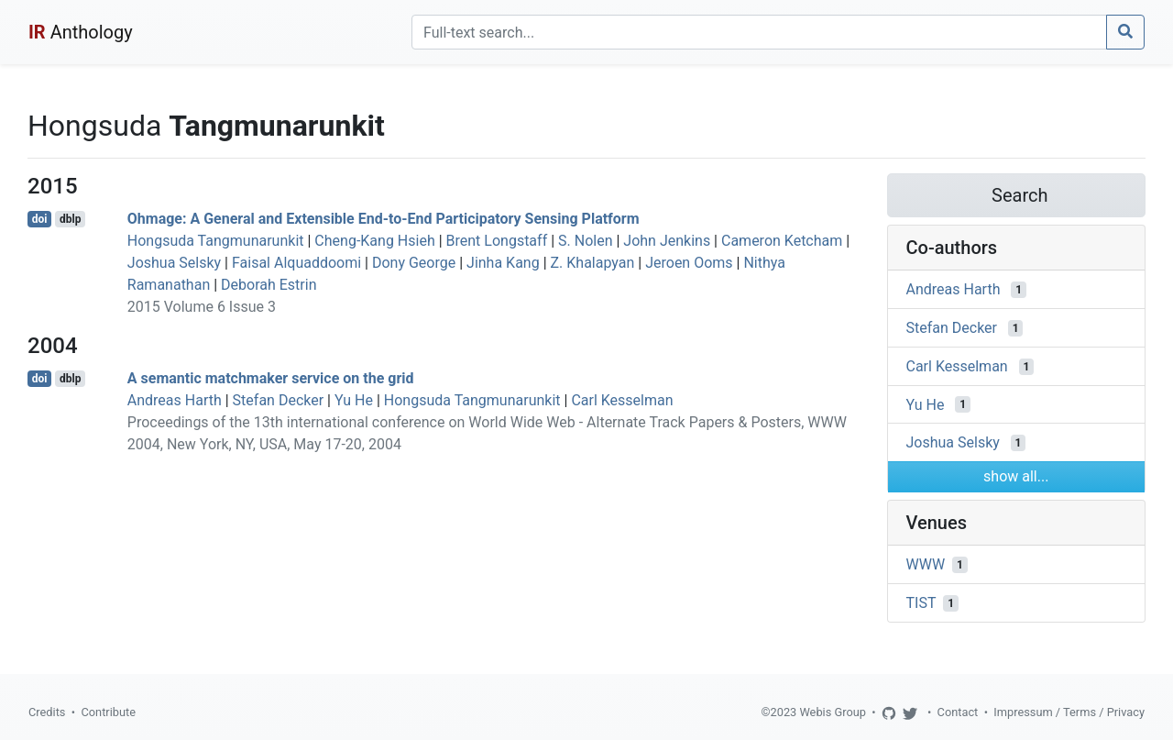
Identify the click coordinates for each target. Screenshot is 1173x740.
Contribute (108, 712)
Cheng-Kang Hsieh (374, 240)
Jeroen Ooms (688, 262)
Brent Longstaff (497, 240)
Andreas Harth (174, 400)
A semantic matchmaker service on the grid (270, 378)
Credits (46, 712)
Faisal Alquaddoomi (296, 262)
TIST (921, 603)
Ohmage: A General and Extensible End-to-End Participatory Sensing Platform (383, 218)
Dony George (413, 262)
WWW (926, 564)
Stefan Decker (278, 400)
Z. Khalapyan (593, 262)
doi (40, 219)
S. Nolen (585, 240)
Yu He (353, 400)
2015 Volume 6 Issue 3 (201, 306)
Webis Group (832, 712)
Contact (958, 712)
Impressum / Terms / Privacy (1069, 712)
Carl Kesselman (622, 400)
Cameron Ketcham (781, 240)
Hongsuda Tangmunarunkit (215, 240)
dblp (70, 219)
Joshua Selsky (174, 262)
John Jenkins (666, 240)
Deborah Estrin (268, 284)
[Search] (759, 32)
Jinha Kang (503, 262)
